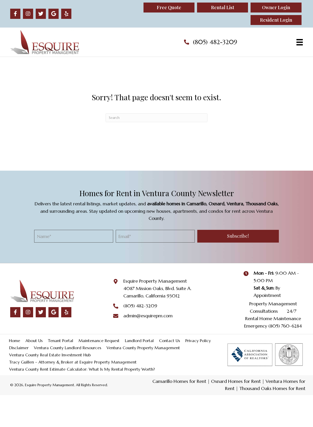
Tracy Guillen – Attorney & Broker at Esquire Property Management (73, 362)
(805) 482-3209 (215, 42)
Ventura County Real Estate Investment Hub (50, 354)
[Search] (156, 117)
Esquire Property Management (155, 281)
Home (14, 340)
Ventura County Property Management (143, 347)
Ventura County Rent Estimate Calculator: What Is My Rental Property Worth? (82, 369)
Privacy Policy (198, 340)
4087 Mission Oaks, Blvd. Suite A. (157, 288)
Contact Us (169, 340)
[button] (15, 14)
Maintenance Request (99, 340)
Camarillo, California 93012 (151, 296)
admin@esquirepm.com (148, 316)
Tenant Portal (60, 340)
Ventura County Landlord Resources (67, 347)
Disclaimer (19, 347)
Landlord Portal (139, 340)
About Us (34, 340)
